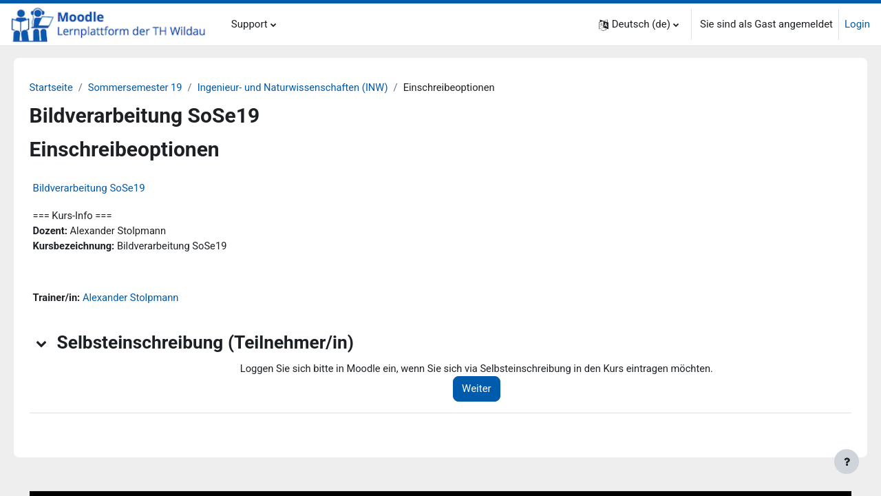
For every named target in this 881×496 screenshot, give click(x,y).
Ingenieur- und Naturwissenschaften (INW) (317, 87)
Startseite (71, 87)
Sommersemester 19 (157, 87)
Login (857, 24)
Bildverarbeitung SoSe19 (108, 189)
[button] (638, 24)
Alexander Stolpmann (152, 299)
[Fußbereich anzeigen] (846, 461)
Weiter (492, 391)
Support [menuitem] (249, 24)
